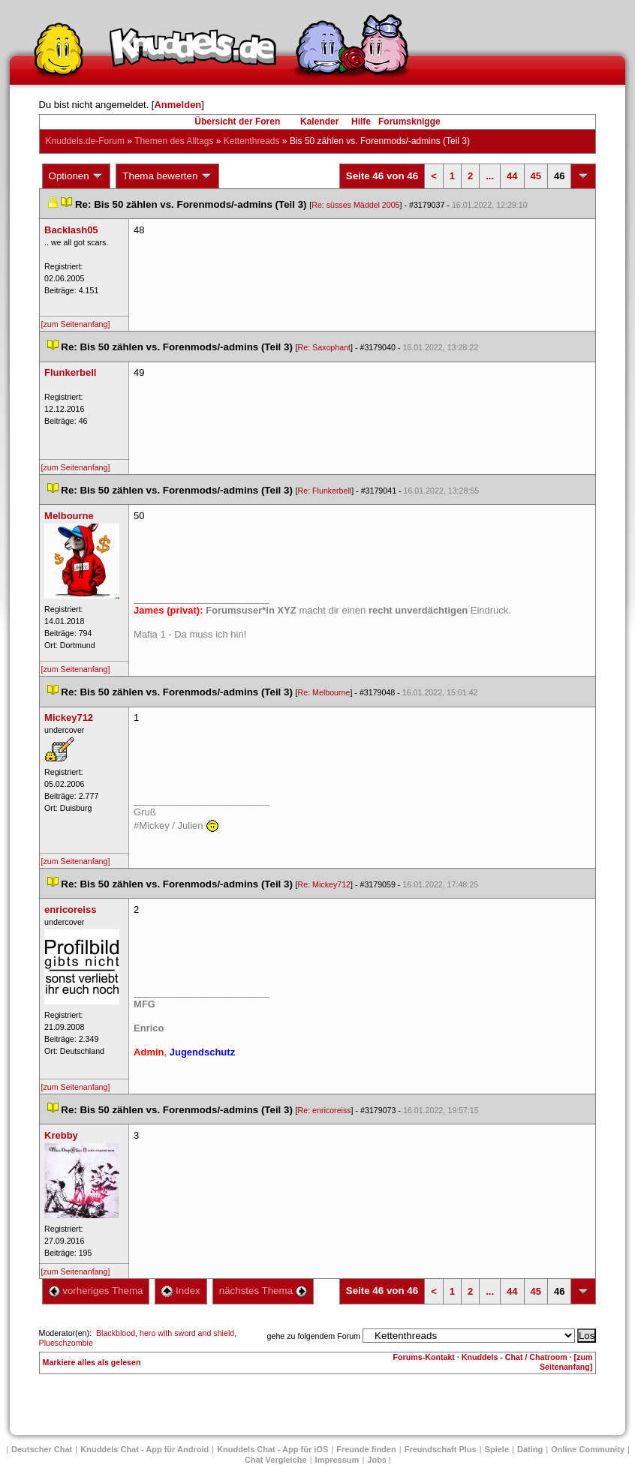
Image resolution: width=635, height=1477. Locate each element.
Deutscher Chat (41, 1449)
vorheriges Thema (96, 1290)
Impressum (337, 1459)
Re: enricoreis (324, 1110)
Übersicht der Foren (237, 121)
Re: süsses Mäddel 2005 (355, 204)
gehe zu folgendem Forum (313, 1335)
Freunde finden (366, 1449)
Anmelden (177, 104)
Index (180, 1290)
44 (512, 176)
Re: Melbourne (324, 692)
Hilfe (361, 121)
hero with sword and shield (187, 1332)
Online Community (587, 1449)
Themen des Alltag (173, 141)
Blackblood (115, 1332)
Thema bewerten (167, 176)
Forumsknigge (409, 121)
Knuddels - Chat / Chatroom (514, 1356)
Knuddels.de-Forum (85, 141)
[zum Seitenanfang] (75, 324)
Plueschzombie (66, 1342)
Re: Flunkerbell (325, 490)
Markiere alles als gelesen (92, 1362)
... (490, 176)
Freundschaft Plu (441, 1449)
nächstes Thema (263, 1290)
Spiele (497, 1449)
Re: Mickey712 (324, 884)
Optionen (76, 176)
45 (536, 176)
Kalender (319, 121)
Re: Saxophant (324, 347)
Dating (530, 1449)
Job (377, 1459)
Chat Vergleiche (276, 1459)
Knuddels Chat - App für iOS (272, 1449)
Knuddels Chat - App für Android (144, 1449)
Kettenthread (252, 141)
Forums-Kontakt (424, 1356)
